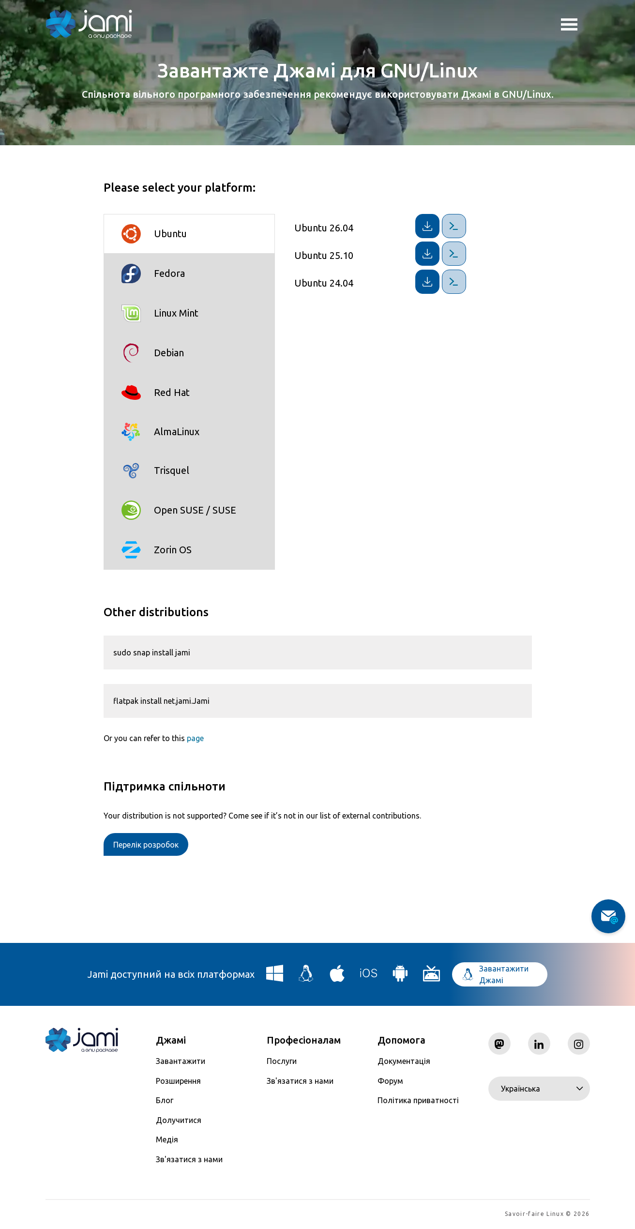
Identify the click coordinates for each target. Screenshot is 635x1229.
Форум (390, 1081)
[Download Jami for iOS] (369, 977)
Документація (404, 1061)
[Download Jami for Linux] (306, 977)
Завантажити (180, 1061)
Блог (164, 1100)
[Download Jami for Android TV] (431, 977)
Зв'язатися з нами (189, 1159)
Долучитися (178, 1120)
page (195, 738)
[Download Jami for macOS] (337, 977)
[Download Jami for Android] (400, 977)
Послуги (282, 1061)
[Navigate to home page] (89, 24)
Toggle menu (569, 25)
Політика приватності (418, 1100)
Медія (167, 1139)
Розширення (178, 1081)
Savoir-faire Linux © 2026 (547, 1215)
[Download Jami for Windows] (275, 977)
